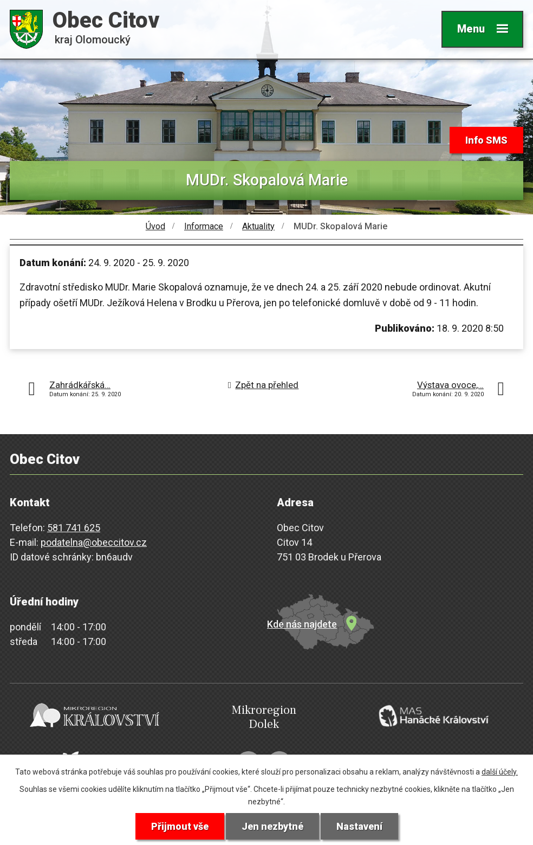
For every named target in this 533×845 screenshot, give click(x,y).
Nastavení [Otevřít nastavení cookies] (359, 826)
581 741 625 (73, 527)
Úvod (155, 226)
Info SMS (486, 140)
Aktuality (258, 226)
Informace (203, 226)
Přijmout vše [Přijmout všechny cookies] (180, 826)
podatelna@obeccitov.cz (94, 542)
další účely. (500, 771)
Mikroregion (263, 717)
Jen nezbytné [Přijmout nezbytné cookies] (272, 826)
